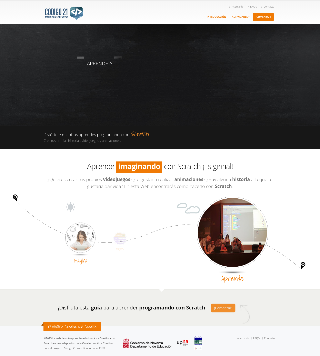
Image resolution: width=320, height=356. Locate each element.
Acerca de (236, 6)
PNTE (102, 348)
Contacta (267, 6)
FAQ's (252, 6)
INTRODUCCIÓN (216, 17)
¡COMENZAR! (263, 17)
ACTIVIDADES (241, 17)
